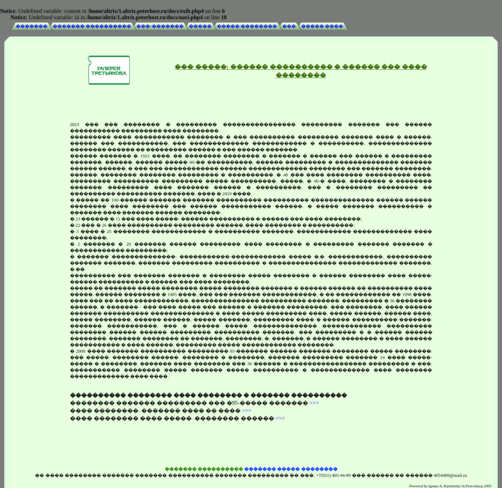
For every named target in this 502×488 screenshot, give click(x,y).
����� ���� (322, 26)
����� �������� (247, 26)
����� (200, 26)
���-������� (159, 26)
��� (289, 26)
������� (32, 26)
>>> (314, 401)
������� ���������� (92, 26)
